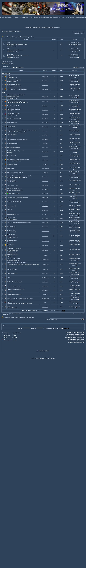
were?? (9, 277)
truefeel (45, 164)
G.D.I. (8, 42)
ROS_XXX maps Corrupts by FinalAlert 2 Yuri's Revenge (22, 130)
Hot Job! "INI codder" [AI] (13, 286)
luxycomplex (45, 130)
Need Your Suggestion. (15, 193)
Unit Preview (11, 234)
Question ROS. (11, 230)
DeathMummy (74, 274)
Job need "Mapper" (12, 134)
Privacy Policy (29, 17)
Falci (45, 302)
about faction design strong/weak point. (17, 197)
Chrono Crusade (74, 219)
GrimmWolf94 (45, 259)
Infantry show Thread (12, 185)
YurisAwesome (45, 277)
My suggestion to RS (12, 143)
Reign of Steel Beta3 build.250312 (16, 95)
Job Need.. (10, 75)
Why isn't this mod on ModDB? (15, 172)
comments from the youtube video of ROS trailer (20, 298)
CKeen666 (45, 172)
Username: (19, 328)
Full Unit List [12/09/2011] (13, 113)
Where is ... (10, 209)
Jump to (48, 319)
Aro (73, 169)
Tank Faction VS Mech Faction (16, 289)
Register (54, 17)
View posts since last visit (78, 32)
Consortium (10, 54)
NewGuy (45, 294)
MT (73, 246)
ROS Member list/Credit (13, 106)
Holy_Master (16, 45)
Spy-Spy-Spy (74, 211)
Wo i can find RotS (12, 269)
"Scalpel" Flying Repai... (74, 48)
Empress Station (74, 54)
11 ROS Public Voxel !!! (14, 109)
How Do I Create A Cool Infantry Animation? (18, 159)
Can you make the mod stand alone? (16, 262)
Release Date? (11, 168)
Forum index (7, 37)
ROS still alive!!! (11, 180)
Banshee (74, 97)
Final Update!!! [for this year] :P (15, 151)
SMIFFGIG (73, 51)
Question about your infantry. (14, 294)
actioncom (45, 269)
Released (22, 37)
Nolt (74, 77)
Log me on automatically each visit (53, 328)
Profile (59, 17)
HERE (58, 27)
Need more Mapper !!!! (13, 214)
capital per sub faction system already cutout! (19, 222)
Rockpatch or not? (12, 240)
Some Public (11, 217)
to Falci (9, 306)
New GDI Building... (13, 273)
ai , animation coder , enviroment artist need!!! (19, 176)
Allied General (73, 110)
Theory (73, 265)
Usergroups (48, 17)
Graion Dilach (73, 57)
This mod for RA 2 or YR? (13, 258)
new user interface (12, 122)
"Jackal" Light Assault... (74, 42)
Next (83, 67)
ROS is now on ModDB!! (13, 147)
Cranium (74, 140)
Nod (8, 48)
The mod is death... (12, 156)
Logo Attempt (10, 302)
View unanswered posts (79, 33)
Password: (33, 328)
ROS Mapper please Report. (14, 188)
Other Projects (15, 37)
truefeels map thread (12, 254)
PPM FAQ (14, 17)
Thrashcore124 (73, 215)
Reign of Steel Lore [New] (13, 80)
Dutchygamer (74, 90)
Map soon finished (12, 164)
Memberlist (41, 17)
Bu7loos (45, 143)
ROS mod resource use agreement (16, 101)
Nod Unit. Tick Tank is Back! (14, 282)
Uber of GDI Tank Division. (15, 248)
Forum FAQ (21, 17)
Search (35, 17)
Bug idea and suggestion (13, 84)
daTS (74, 127)
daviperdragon (45, 168)
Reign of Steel (30, 37)
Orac (73, 45)
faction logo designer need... (14, 118)
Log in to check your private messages (71, 17)
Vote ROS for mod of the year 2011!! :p (17, 139)
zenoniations (74, 156)
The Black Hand (45, 298)
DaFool (73, 286)
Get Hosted (8, 17)
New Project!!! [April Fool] (14, 201)
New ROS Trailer (11, 226)
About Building (12, 126)
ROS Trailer (11, 244)
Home (2, 17)
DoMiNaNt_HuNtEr (73, 227)
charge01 (74, 106)
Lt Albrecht (73, 236)
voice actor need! (11, 206)
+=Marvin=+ (45, 160)
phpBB (42, 350)
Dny (74, 194)
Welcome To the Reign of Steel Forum (17, 89)
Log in (83, 17)
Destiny (73, 198)
